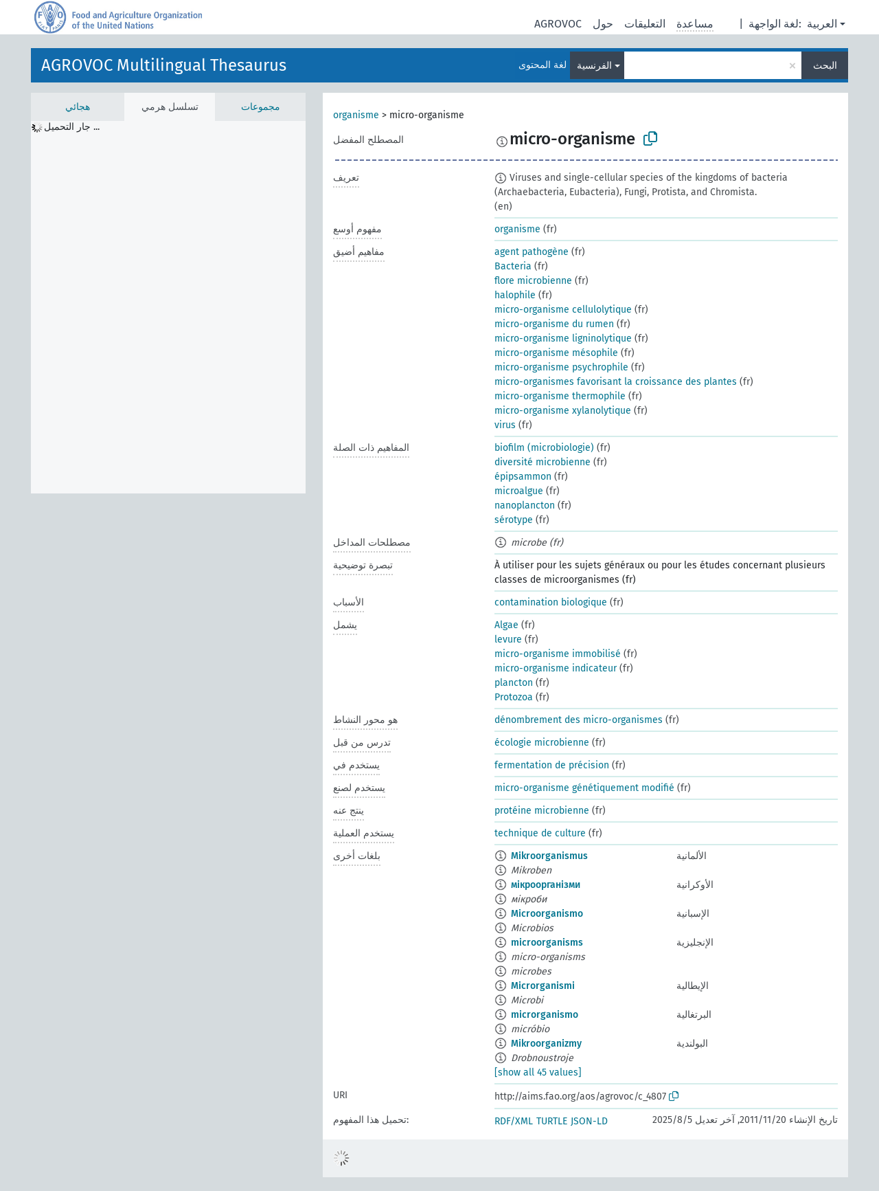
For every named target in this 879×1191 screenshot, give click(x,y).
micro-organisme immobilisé (557, 654)
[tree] (168, 307)
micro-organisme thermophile (560, 396)
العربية (822, 23)
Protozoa (513, 697)
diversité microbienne (542, 462)
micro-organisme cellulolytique (563, 309)
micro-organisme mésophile (556, 353)
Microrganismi (543, 986)
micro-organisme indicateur (555, 668)
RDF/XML (513, 1121)
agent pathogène (531, 252)
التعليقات (644, 23)
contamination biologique (550, 602)
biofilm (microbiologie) (544, 448)
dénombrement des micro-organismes (578, 720)
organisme (356, 115)
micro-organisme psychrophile (561, 367)
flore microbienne (533, 281)
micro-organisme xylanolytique (562, 410)
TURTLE (551, 1121)
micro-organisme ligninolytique (563, 338)
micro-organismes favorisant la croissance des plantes (615, 382)
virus (505, 425)
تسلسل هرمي (169, 107)
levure (508, 639)
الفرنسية (594, 65)
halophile (515, 295)
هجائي (77, 107)
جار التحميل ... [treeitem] (72, 127)
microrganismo (544, 1015)
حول (603, 23)
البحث (825, 65)
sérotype (513, 520)
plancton (513, 683)
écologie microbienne (541, 742)
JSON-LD (589, 1121)
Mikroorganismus (549, 856)
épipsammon (522, 476)
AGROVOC (558, 23)
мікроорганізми (545, 885)
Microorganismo (547, 914)
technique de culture (540, 833)
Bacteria (513, 266)
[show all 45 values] (538, 1072)
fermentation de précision (551, 765)
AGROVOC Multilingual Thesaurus (163, 65)
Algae (506, 625)
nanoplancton (524, 505)
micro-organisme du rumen (554, 324)
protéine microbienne (541, 810)
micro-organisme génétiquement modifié (584, 788)
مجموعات (260, 107)
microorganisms (547, 942)
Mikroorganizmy (546, 1043)
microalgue (518, 491)
